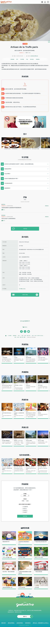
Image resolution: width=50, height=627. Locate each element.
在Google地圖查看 (24, 321)
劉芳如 (3, 204)
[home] (6, 2)
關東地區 (14, 335)
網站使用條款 (11, 622)
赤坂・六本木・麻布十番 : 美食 (37, 335)
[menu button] (47, 2)
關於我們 (3, 622)
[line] (28, 331)
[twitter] (25, 331)
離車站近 (25, 327)
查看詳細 (46, 205)
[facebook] (21, 331)
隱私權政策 (27, 622)
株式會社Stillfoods (34, 55)
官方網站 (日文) (22, 288)
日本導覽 (9, 335)
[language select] (42, 2)
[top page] (5, 335)
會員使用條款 (20, 622)
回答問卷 (25, 516)
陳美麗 (3, 215)
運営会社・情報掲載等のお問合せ (41, 622)
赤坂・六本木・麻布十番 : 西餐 (19, 337)
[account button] (45, 2)
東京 (19, 335)
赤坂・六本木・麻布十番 (26, 335)
